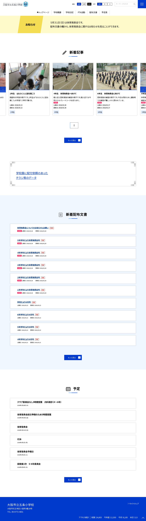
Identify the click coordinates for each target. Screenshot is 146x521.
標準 (99, 4)
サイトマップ (134, 503)
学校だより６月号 (24, 302)
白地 (84, 4)
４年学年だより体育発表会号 (28, 252)
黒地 (89, 4)
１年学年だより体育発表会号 (28, 289)
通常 (79, 4)
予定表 (104, 12)
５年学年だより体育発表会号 (28, 240)
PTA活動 (81, 12)
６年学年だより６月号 (25, 314)
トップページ (44, 12)
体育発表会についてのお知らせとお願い (33, 227)
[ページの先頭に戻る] (143, 518)
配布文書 (93, 12)
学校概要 (57, 12)
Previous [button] (3, 89)
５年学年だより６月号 (25, 326)
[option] (29, 89)
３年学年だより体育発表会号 (28, 265)
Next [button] (143, 89)
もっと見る (72, 140)
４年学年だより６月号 (25, 339)
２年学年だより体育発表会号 (28, 277)
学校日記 (69, 12)
